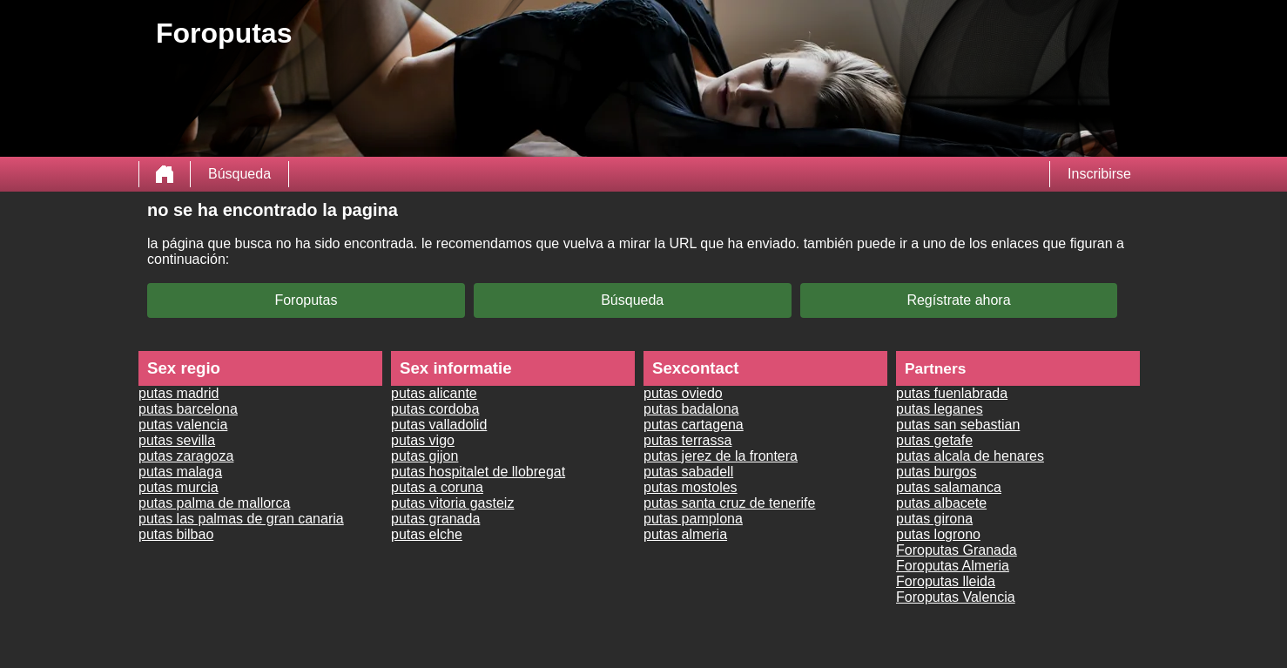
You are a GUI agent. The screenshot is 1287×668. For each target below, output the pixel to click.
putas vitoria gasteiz (452, 503)
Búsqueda (239, 173)
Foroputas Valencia (955, 597)
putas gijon (424, 456)
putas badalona (691, 408)
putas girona (934, 518)
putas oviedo (683, 393)
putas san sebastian (958, 424)
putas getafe (934, 440)
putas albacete (941, 503)
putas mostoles (691, 487)
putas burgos (936, 471)
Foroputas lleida (945, 581)
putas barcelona (188, 408)
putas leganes (939, 408)
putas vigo (423, 440)
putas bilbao (175, 534)
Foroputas (305, 300)
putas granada (435, 518)
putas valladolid (439, 424)
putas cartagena (694, 424)
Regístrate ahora (958, 300)
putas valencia (182, 424)
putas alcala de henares (970, 456)
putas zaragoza (185, 456)
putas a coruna (437, 487)
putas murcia (178, 487)
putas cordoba (435, 408)
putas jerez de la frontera (721, 456)
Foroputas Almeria (952, 565)
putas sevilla (176, 440)
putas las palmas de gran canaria (241, 518)
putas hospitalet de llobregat (478, 471)
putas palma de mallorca (214, 503)
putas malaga (180, 471)
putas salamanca (948, 487)
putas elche (426, 534)
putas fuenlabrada (951, 393)
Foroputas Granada (956, 550)
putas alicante (434, 393)
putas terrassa (687, 440)
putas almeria (685, 534)
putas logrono (938, 534)
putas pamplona (693, 518)
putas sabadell (688, 471)
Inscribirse (1099, 173)
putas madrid (178, 393)
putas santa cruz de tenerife (729, 503)
